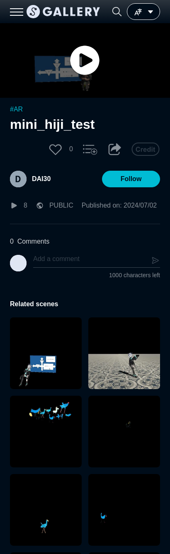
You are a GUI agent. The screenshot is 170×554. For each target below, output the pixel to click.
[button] (117, 11)
